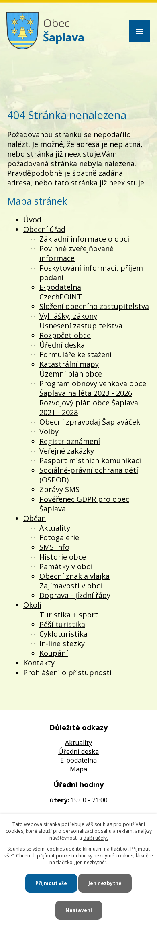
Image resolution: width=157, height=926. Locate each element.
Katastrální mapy (69, 364)
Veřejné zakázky (66, 451)
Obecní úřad (44, 229)
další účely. (95, 837)
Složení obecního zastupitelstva (94, 306)
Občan (34, 518)
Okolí (32, 605)
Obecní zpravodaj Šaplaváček (89, 422)
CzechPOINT (60, 296)
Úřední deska (62, 345)
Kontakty (39, 663)
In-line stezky (62, 643)
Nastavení (78, 910)
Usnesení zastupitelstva (80, 325)
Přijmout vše (51, 883)
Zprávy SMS (59, 489)
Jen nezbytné (105, 883)
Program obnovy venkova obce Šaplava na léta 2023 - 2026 (92, 388)
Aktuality (54, 528)
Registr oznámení (69, 441)
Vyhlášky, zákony (68, 316)
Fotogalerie (59, 537)
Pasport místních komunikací (90, 460)
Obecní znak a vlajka (74, 576)
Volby (49, 431)
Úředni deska (78, 751)
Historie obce (62, 557)
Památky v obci (65, 566)
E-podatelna (60, 287)
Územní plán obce (70, 374)
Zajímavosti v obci (70, 585)
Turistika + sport (68, 614)
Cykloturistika (63, 634)
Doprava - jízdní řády (74, 595)
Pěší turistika (62, 624)
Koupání (53, 653)
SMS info (54, 547)
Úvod (32, 219)
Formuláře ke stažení (75, 354)
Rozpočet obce (65, 335)
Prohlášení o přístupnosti (67, 672)
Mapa (78, 769)
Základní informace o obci (84, 239)
